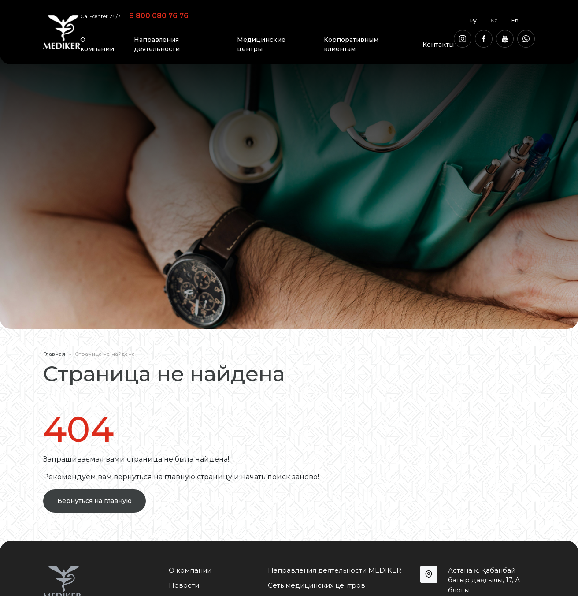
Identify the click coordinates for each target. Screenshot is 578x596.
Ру (473, 20)
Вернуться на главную (94, 501)
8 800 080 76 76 (159, 15)
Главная (54, 353)
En (515, 20)
